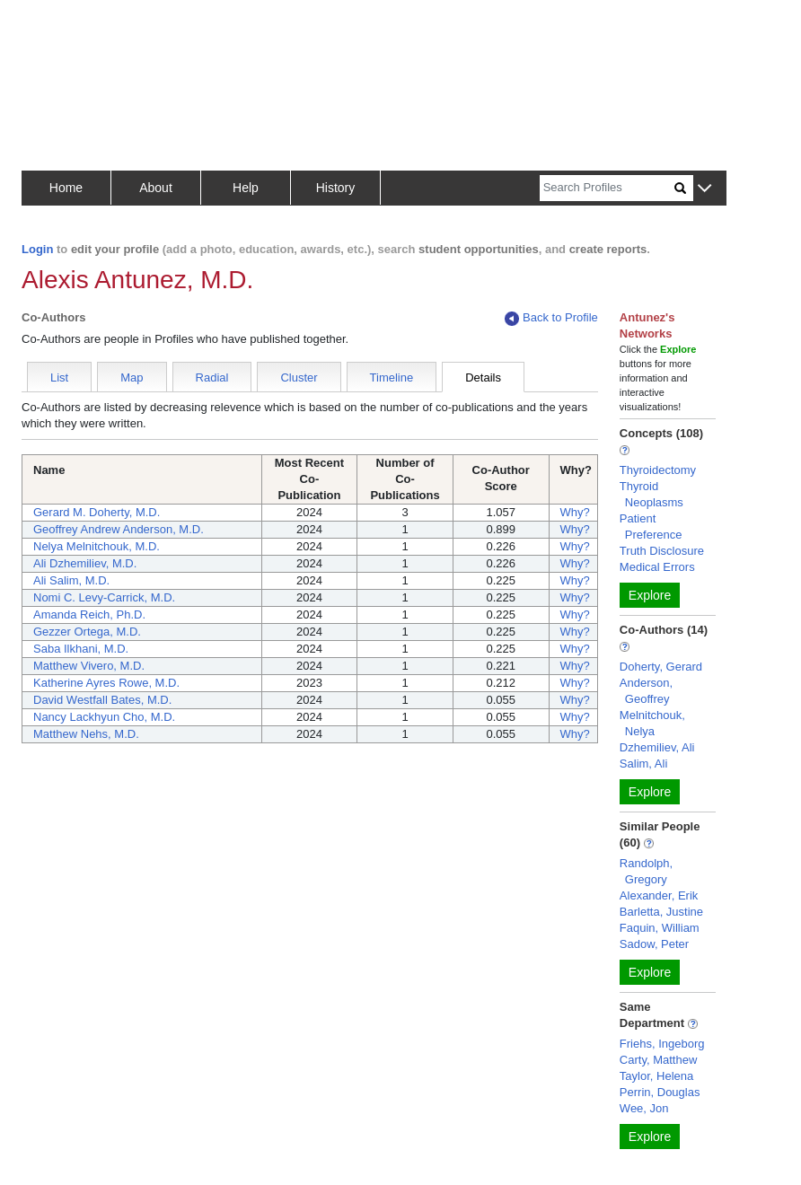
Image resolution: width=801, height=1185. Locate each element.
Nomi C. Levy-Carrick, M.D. (104, 597)
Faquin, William (660, 928)
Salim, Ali (643, 763)
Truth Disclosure (662, 550)
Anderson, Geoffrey (646, 691)
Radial (212, 377)
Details (483, 377)
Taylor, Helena (656, 1076)
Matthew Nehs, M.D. (86, 734)
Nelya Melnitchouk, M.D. (96, 546)
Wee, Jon (644, 1108)
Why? (575, 512)
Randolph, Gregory (646, 871)
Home (66, 187)
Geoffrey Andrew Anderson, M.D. (118, 529)
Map (131, 377)
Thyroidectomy (658, 470)
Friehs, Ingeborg (662, 1043)
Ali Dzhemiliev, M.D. (84, 563)
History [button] (336, 187)
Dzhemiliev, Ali (657, 747)
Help (246, 187)
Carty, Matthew (658, 1059)
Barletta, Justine (661, 911)
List (59, 377)
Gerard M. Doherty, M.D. (96, 512)
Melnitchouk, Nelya (652, 723)
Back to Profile (551, 318)
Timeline (392, 377)
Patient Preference (651, 526)
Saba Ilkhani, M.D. (80, 648)
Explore (650, 595)
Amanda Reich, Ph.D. (89, 614)
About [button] (155, 187)
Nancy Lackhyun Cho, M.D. (104, 717)
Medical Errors (657, 567)
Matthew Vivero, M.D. (89, 665)
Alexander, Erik (659, 895)
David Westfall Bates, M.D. (102, 700)
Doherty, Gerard (661, 666)
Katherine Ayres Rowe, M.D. (106, 682)
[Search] (607, 188)
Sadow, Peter (654, 944)
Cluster (298, 377)
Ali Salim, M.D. (71, 580)
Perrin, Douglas (660, 1092)
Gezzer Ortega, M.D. (87, 631)
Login (37, 249)
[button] (704, 189)
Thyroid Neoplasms (651, 494)
